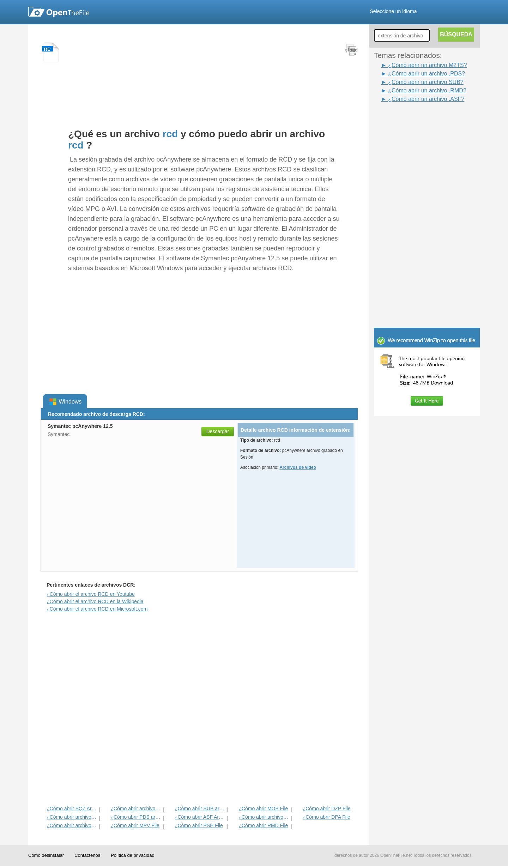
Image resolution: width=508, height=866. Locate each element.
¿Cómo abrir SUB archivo (200, 808)
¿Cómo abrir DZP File (327, 808)
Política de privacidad (133, 855)
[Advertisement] (430, 209)
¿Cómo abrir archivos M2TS (264, 817)
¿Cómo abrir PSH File (199, 825)
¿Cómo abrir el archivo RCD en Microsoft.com (97, 609)
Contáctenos (87, 855)
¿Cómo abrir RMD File (263, 825)
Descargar (217, 431)
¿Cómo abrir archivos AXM (72, 817)
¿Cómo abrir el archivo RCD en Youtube (91, 594)
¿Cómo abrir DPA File (326, 817)
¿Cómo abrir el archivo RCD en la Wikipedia (95, 601)
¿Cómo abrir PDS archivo (136, 817)
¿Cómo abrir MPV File (134, 825)
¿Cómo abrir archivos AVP (72, 825)
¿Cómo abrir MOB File (263, 808)
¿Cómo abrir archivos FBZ (136, 808)
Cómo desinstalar (46, 855)
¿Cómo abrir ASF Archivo (200, 817)
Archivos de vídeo (297, 467)
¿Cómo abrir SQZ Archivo (72, 808)
